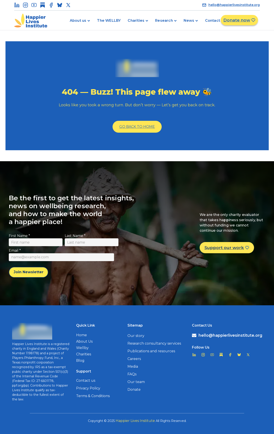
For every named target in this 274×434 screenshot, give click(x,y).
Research (164, 20)
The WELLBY (109, 20)
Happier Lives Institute (135, 421)
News (189, 20)
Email (15, 250)
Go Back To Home (137, 127)
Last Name (75, 236)
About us (78, 20)
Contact (212, 20)
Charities (136, 20)
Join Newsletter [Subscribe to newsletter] (28, 272)
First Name (19, 236)
